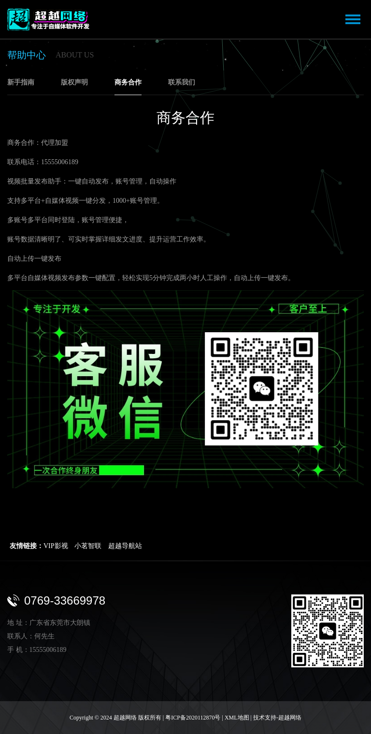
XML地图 (237, 717)
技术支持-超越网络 (277, 717)
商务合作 (128, 82)
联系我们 (181, 82)
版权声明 (74, 82)
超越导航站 (125, 546)
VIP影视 (55, 546)
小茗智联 (87, 546)
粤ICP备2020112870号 (192, 717)
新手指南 (20, 82)
